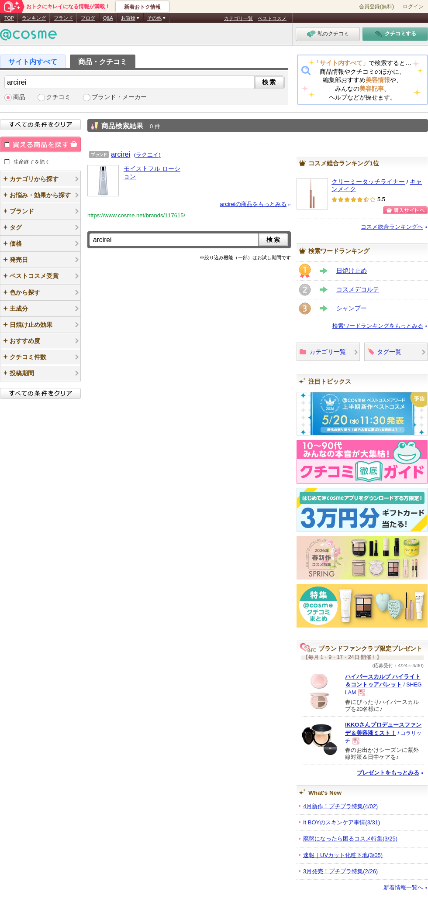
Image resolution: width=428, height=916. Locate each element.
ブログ (88, 18)
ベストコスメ (272, 18)
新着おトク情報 (142, 7)
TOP (9, 18)
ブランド (63, 18)
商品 (19, 97)
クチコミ (58, 97)
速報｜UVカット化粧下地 (343, 855)
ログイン (413, 6)
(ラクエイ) (147, 154)
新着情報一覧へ (403, 887)
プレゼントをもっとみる (388, 772)
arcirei (120, 154)
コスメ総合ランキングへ (392, 226)
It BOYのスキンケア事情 (341, 822)
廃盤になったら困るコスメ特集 (350, 838)
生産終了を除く (32, 161)
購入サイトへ (405, 210)
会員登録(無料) (376, 6)
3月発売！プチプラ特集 (340, 871)
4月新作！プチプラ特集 (340, 806)
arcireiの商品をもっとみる (253, 204)
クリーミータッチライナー (368, 181)
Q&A (108, 18)
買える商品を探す (40, 144)
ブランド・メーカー (119, 97)
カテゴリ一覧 (238, 18)
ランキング (34, 18)
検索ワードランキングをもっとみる (377, 325)
